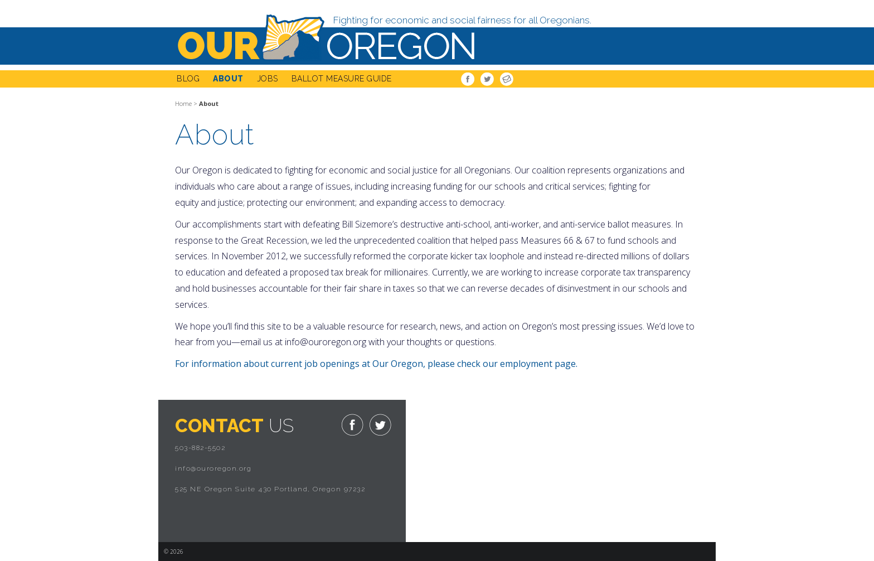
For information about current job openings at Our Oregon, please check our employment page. (377, 363)
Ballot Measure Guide (342, 78)
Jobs (267, 78)
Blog (188, 78)
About (228, 78)
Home (183, 103)
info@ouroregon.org (213, 468)
